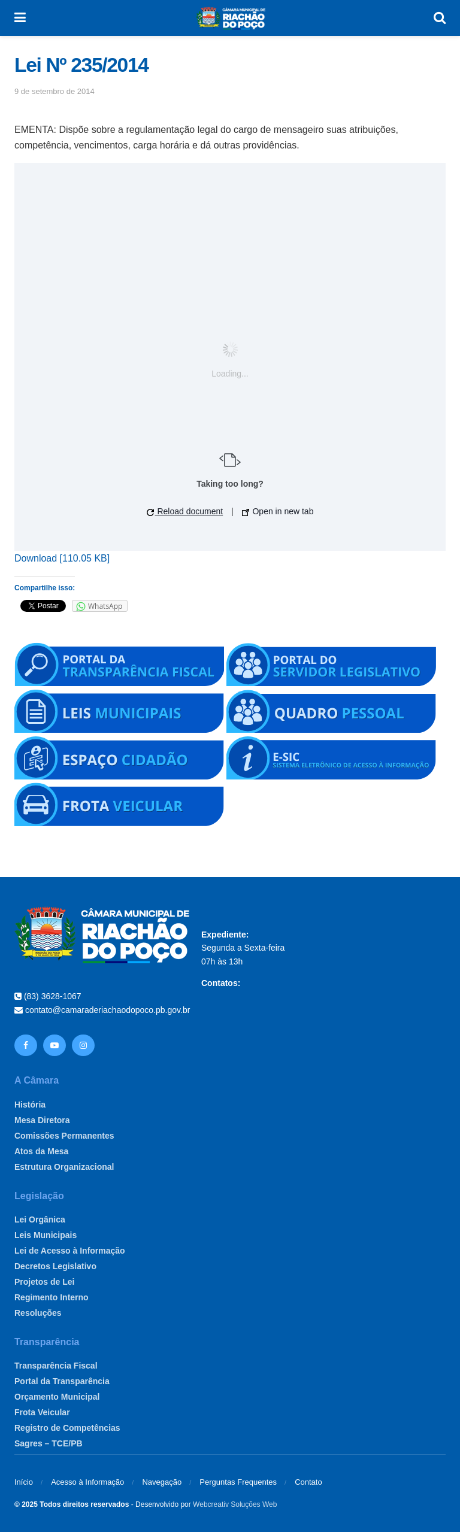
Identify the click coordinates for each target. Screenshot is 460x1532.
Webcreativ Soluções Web (235, 1504)
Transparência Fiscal (56, 1365)
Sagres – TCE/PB (48, 1443)
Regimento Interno (51, 1297)
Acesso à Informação (87, 1482)
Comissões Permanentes (64, 1135)
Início (23, 1482)
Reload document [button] (185, 511)
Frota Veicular (42, 1412)
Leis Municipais (45, 1235)
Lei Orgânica (39, 1219)
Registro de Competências (67, 1428)
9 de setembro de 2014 (54, 91)
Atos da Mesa (41, 1151)
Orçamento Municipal (56, 1396)
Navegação (161, 1482)
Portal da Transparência (62, 1381)
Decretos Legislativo (55, 1266)
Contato (308, 1482)
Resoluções (38, 1313)
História (30, 1104)
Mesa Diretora (42, 1120)
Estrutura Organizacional (64, 1167)
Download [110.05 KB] (62, 558)
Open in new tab (278, 511)
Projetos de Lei (44, 1282)
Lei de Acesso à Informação (69, 1250)
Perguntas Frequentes (238, 1482)
